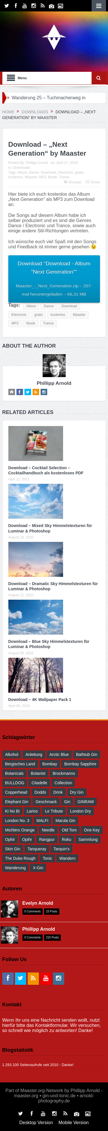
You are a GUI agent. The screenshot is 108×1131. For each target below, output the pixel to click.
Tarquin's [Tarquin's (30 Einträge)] (62, 849)
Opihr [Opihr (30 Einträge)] (27, 839)
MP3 (42, 177)
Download (48, 173)
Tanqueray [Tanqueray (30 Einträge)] (36, 849)
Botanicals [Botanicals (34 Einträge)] (14, 773)
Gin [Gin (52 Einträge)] (67, 801)
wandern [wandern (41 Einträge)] (67, 858)
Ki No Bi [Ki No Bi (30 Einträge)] (12, 811)
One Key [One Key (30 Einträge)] (91, 830)
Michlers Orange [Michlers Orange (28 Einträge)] (20, 830)
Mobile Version (73, 1122)
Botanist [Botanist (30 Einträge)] (38, 773)
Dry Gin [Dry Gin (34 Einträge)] (77, 792)
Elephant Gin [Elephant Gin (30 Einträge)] (17, 801)
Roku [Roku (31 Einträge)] (66, 839)
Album (22, 173)
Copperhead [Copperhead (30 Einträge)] (16, 792)
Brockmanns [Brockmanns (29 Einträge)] (64, 773)
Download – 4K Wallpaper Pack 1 (39, 699)
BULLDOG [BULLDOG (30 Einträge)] (14, 783)
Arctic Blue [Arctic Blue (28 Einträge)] (59, 754)
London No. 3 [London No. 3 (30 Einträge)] (17, 820)
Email (93, 182)
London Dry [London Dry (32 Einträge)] (80, 811)
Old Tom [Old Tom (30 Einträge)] (69, 830)
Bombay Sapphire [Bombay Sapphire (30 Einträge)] (80, 764)
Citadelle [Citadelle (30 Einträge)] (39, 783)
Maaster (31, 177)
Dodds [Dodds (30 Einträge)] (40, 792)
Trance (64, 177)
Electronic (65, 173)
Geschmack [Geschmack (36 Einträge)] (46, 801)
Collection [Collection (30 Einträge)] (63, 783)
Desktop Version (36, 1122)
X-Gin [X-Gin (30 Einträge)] (38, 867)
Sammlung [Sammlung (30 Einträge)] (88, 839)
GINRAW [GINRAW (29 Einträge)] (85, 801)
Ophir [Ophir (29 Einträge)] (10, 839)
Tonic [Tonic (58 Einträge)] (47, 858)
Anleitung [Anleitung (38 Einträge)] (33, 754)
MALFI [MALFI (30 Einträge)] (42, 820)
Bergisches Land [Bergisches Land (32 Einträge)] (20, 764)
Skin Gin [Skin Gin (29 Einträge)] (12, 849)
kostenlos (15, 177)
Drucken (73, 182)
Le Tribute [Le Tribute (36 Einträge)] (54, 811)
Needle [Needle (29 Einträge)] (48, 830)
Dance (34, 173)
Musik (52, 177)
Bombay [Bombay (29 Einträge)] (49, 764)
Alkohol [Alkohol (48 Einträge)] (11, 754)
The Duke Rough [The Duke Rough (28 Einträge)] (20, 858)
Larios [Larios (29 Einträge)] (32, 811)
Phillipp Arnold (37, 163)
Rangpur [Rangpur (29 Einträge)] (47, 839)
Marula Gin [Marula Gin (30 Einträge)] (65, 820)
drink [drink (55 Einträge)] (58, 792)
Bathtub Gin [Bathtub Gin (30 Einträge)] (86, 754)
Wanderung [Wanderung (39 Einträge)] (15, 867)
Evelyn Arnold (37, 903)
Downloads (21, 168)
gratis (79, 173)
